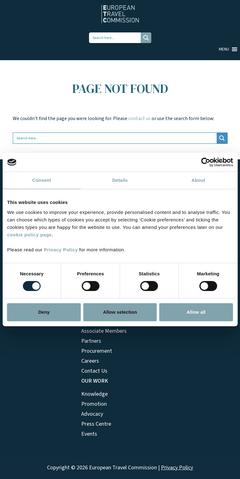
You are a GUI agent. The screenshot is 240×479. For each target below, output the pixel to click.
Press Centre (96, 424)
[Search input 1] (115, 37)
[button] (224, 49)
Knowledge (94, 394)
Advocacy (92, 414)
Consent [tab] (41, 180)
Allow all (195, 312)
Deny (44, 312)
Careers (90, 361)
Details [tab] (120, 180)
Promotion (94, 404)
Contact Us (94, 371)
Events (89, 434)
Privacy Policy (61, 249)
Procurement (96, 351)
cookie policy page (29, 234)
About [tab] (198, 180)
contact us (139, 118)
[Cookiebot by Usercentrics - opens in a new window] (205, 162)
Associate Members (104, 331)
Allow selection (120, 312)
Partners (91, 341)
